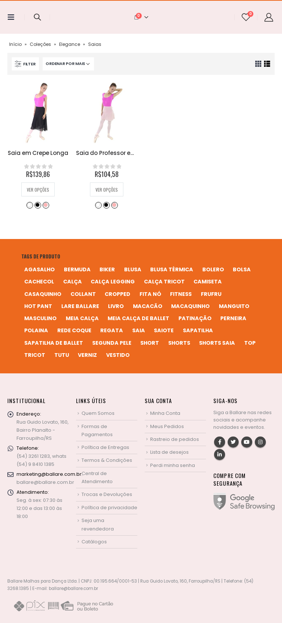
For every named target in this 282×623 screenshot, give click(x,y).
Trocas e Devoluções (107, 494)
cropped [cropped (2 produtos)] (117, 294)
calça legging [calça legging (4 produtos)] (113, 281)
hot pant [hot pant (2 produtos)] (38, 306)
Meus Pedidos (167, 426)
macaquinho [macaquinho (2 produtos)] (190, 306)
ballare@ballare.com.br (45, 482)
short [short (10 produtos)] (149, 343)
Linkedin (219, 454)
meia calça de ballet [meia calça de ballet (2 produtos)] (138, 318)
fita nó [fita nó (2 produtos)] (150, 294)
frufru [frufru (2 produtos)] (211, 294)
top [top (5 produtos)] (250, 343)
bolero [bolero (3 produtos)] (213, 269)
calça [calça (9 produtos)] (72, 281)
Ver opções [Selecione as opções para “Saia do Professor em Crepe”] (106, 189)
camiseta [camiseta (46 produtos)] (208, 281)
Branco (29, 205)
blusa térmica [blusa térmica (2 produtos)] (171, 269)
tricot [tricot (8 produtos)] (34, 355)
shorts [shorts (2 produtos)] (179, 343)
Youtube (246, 442)
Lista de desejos (169, 452)
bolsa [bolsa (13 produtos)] (242, 269)
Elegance (69, 44)
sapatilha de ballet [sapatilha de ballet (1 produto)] (53, 343)
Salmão (45, 205)
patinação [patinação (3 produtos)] (195, 318)
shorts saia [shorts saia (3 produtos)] (217, 343)
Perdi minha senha (172, 465)
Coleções (40, 44)
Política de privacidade (109, 507)
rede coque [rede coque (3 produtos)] (74, 330)
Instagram (260, 442)
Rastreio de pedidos (174, 439)
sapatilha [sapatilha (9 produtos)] (198, 330)
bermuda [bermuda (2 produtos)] (77, 269)
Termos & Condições (107, 460)
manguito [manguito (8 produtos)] (234, 306)
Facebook (219, 442)
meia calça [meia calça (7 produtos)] (82, 318)
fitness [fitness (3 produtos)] (181, 294)
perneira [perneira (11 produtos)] (233, 318)
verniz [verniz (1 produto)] (87, 355)
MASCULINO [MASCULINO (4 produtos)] (40, 318)
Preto (37, 205)
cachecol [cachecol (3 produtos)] (39, 281)
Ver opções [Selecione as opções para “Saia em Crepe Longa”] (38, 189)
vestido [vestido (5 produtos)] (118, 355)
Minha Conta (165, 413)
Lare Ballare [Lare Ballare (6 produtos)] (80, 306)
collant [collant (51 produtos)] (83, 294)
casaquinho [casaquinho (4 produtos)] (42, 294)
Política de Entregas (105, 447)
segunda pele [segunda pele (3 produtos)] (111, 343)
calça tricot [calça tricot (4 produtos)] (164, 281)
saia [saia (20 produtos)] (138, 330)
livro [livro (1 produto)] (116, 306)
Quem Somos (98, 413)
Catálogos (94, 541)
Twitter (233, 442)
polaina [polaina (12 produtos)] (36, 330)
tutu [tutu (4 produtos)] (61, 355)
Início (15, 44)
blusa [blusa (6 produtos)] (132, 269)
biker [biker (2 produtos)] (107, 269)
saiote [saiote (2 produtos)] (164, 330)
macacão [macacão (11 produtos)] (147, 306)
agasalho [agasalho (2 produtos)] (39, 269)
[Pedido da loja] (68, 63)
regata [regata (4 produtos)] (111, 330)
